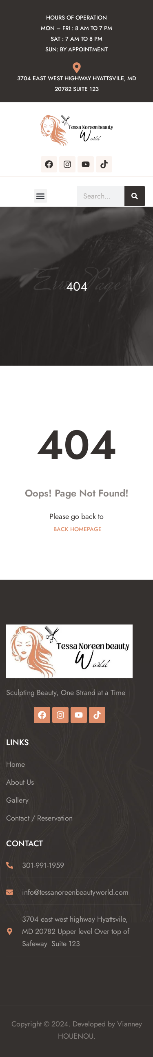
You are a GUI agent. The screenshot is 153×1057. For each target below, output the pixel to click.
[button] (40, 196)
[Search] (134, 196)
